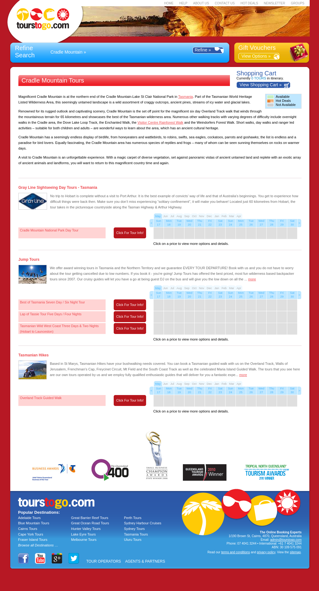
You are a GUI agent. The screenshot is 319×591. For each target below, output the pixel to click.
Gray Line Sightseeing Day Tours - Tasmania (57, 187)
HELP (183, 3)
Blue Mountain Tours (33, 523)
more (252, 279)
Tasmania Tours (136, 534)
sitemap (295, 552)
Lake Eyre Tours (83, 534)
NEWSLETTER (274, 3)
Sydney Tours (134, 529)
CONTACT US (225, 3)
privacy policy (266, 552)
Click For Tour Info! (130, 233)
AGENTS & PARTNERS (145, 561)
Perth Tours (132, 518)
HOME (169, 3)
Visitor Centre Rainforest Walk (160, 122)
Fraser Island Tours (32, 539)
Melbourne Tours (84, 539)
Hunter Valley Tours (86, 529)
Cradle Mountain (66, 52)
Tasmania (185, 96)
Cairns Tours (27, 529)
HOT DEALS (249, 3)
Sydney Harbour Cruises (142, 523)
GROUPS (297, 3)
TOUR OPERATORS (103, 561)
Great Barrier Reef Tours (89, 518)
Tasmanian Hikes (33, 355)
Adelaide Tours (29, 518)
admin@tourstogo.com (286, 539)
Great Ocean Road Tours (90, 523)
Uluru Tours (132, 539)
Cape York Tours (30, 534)
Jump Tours (29, 259)
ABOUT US (201, 3)
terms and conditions (235, 552)
